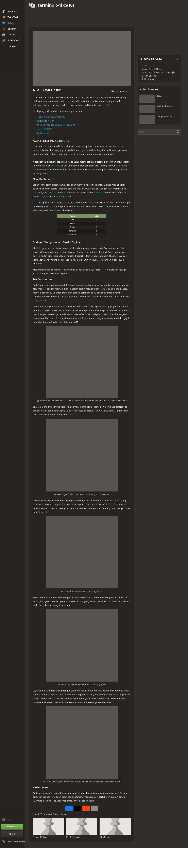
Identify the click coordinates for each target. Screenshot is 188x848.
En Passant (73, 837)
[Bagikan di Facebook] (69, 808)
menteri (45, 196)
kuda (53, 192)
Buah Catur (40, 837)
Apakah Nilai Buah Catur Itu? (51, 116)
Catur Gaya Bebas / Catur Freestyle (158, 72)
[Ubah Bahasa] (12, 842)
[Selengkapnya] (94, 808)
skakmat (55, 165)
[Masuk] (12, 834)
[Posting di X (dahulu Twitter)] (78, 808)
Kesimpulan (43, 132)
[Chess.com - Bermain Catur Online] (12, 5)
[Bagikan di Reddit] (86, 808)
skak (80, 206)
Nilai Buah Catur (45, 120)
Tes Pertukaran (44, 128)
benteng (99, 192)
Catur (144, 65)
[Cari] (159, 132)
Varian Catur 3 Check (152, 69)
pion (110, 188)
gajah (65, 192)
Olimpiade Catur (164, 116)
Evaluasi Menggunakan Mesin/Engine (56, 124)
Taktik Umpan (148, 79)
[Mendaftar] (12, 827)
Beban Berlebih (149, 75)
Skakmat (105, 837)
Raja (35, 202)
